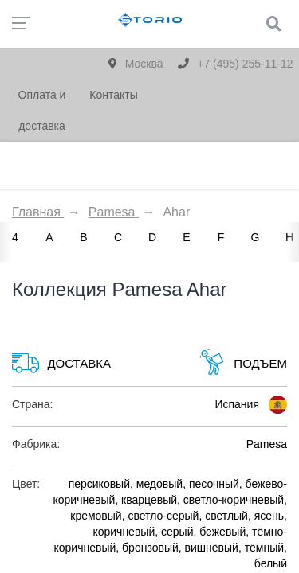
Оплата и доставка (42, 110)
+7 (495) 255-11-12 (235, 63)
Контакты (113, 94)
